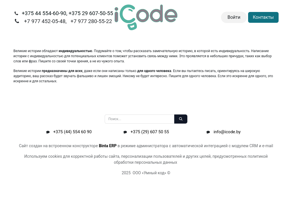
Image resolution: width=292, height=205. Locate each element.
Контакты (263, 17)
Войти (234, 17)
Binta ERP (108, 146)
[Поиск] (180, 119)
